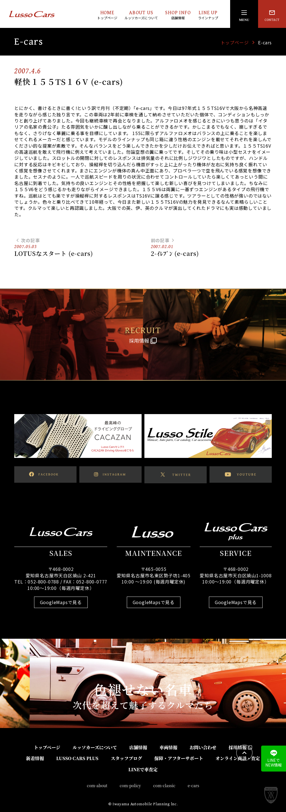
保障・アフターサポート (178, 758)
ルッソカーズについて (95, 747)
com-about (97, 785)
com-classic (164, 785)
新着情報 (35, 758)
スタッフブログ (126, 758)
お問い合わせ (203, 747)
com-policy (130, 785)
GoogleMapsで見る (61, 602)
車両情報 (168, 747)
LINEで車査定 (143, 769)
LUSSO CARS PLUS (77, 758)
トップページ (235, 42)
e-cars (193, 785)
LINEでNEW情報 (273, 759)
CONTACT (272, 15)
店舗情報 (138, 747)
